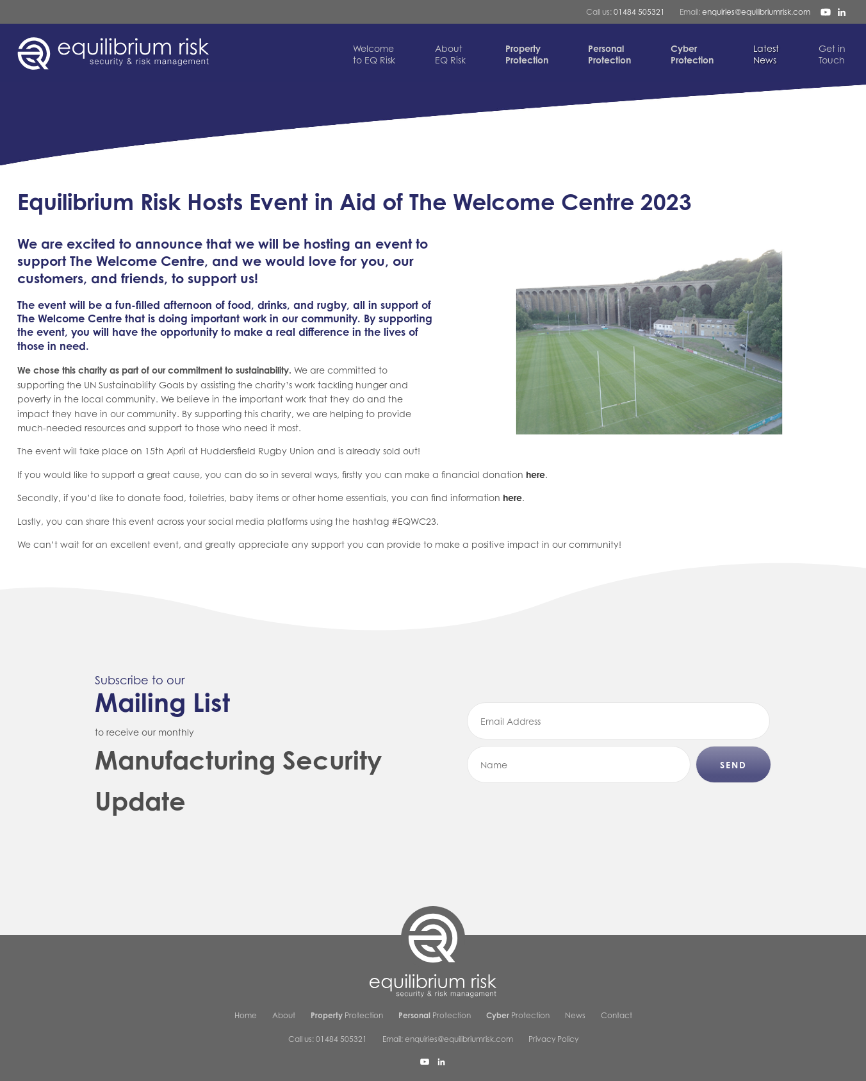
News (766, 54)
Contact (616, 1015)
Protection (347, 1015)
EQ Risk (450, 54)
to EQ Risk (374, 54)
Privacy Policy (553, 1039)
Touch (832, 54)
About (283, 1015)
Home (245, 1015)
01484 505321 (639, 12)
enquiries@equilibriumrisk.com (756, 12)
